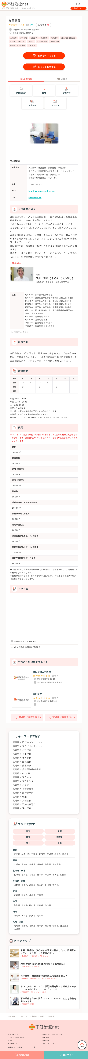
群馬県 (65, 854)
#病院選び (25, 992)
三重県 (40, 895)
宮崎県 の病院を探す (60, 717)
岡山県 (32, 905)
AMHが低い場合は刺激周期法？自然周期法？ (43, 964)
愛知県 (17, 895)
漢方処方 (54, 38)
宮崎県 (55, 926)
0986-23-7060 (35, 198)
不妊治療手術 (42, 41)
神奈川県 (26, 854)
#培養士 (54, 978)
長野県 (25, 885)
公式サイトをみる (44, 55)
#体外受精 (25, 956)
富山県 (40, 885)
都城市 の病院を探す (26, 717)
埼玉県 (42, 854)
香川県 (25, 915)
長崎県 (32, 926)
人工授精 (13, 38)
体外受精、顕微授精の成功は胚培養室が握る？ (44, 976)
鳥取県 (17, 905)
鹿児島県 (64, 926)
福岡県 (17, 926)
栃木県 (58, 854)
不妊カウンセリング (17, 41)
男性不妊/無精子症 (68, 38)
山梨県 (17, 885)
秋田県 (55, 875)
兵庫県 (32, 864)
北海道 (17, 875)
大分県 (48, 926)
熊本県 (40, 926)
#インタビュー (44, 956)
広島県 (40, 905)
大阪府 (17, 864)
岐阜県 (32, 895)
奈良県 (48, 864)
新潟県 (32, 885)
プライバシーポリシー (16, 1037)
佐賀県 (25, 926)
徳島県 (17, 915)
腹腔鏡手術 (55, 41)
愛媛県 (32, 915)
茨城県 (50, 854)
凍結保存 (44, 38)
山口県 (48, 905)
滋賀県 (40, 864)
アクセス (55, 103)
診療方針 (67, 90)
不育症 (31, 41)
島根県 (25, 905)
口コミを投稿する (44, 66)
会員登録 (46, 1040)
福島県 (25, 875)
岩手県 (40, 875)
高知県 (40, 915)
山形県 (63, 875)
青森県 (48, 875)
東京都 (17, 854)
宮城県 (32, 875)
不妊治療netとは (14, 1034)
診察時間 (32, 103)
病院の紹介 (21, 90)
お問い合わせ (13, 1043)
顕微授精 (34, 38)
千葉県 (34, 854)
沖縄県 (17, 929)
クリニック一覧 (48, 1043)
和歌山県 (56, 864)
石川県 (48, 885)
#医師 (36, 966)
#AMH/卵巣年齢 (27, 966)
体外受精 (23, 38)
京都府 (25, 864)
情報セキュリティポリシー (52, 1034)
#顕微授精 (25, 978)
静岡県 (25, 895)
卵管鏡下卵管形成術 (17, 45)
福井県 (55, 885)
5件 (31, 25)
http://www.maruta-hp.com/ (42, 191)
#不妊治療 (33, 956)
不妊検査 (32, 45)
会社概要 (46, 1037)
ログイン (11, 1040)
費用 (43, 90)
